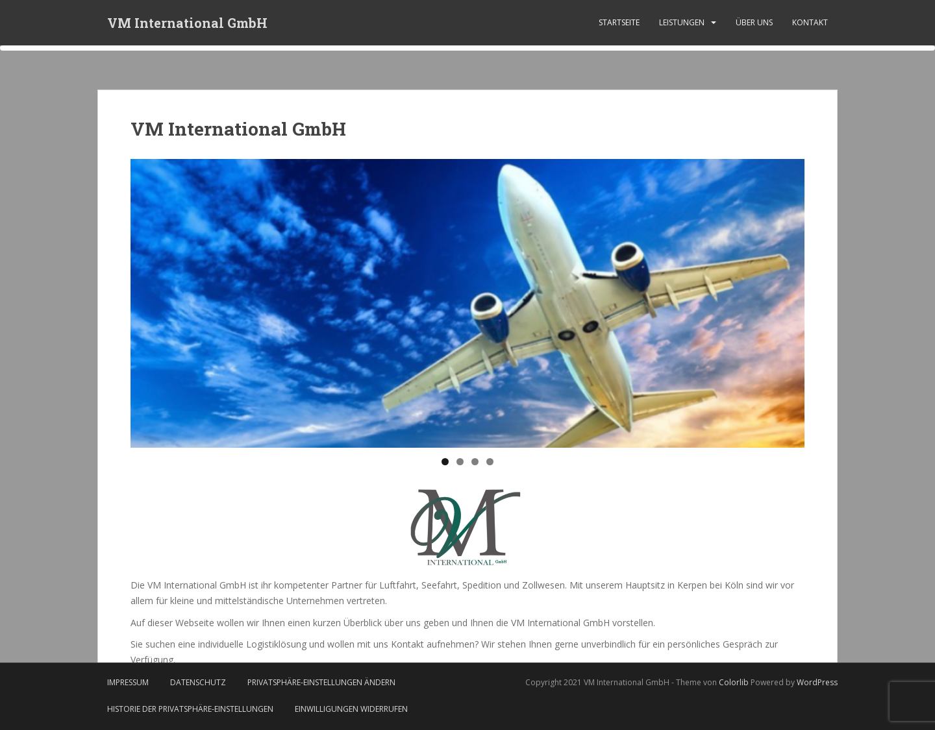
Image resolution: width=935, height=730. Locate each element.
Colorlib (734, 682)
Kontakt (810, 22)
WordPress (817, 682)
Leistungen (681, 22)
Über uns (754, 22)
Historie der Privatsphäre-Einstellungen (190, 708)
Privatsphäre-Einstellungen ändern (321, 682)
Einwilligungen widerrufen (351, 708)
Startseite (619, 22)
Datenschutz (198, 682)
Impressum (128, 682)
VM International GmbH (187, 22)
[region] (467, 303)
